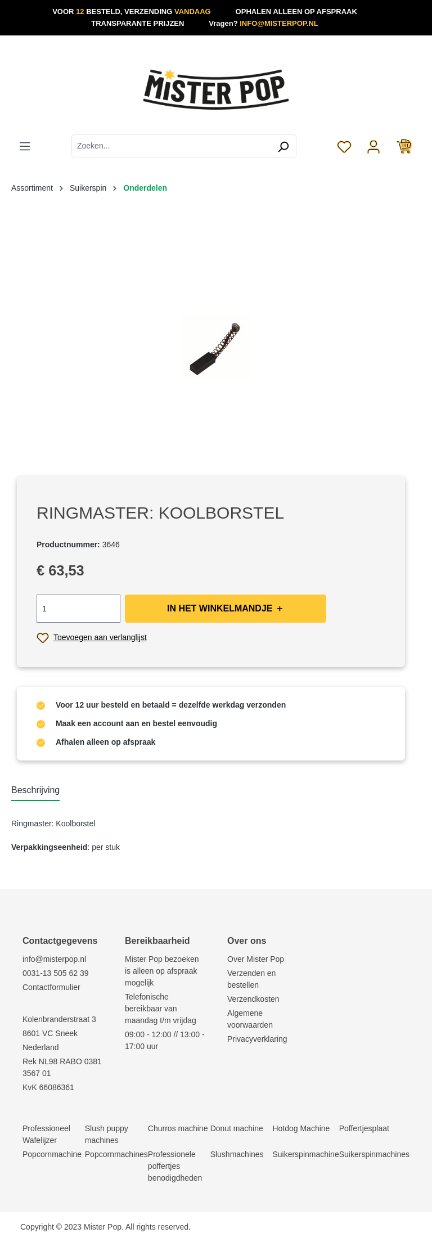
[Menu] (24, 145)
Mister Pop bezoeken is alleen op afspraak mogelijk (162, 971)
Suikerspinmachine (305, 1154)
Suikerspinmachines (374, 1154)
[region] (216, 346)
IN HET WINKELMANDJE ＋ (225, 608)
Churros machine (178, 1128)
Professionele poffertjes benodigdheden (175, 1166)
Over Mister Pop (255, 959)
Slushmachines (237, 1154)
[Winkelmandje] (404, 145)
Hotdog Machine (301, 1128)
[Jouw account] (373, 145)
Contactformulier (51, 987)
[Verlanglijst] (344, 145)
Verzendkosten (253, 999)
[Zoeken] (283, 146)
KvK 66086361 (48, 1087)
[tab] (35, 791)
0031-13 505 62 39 (55, 973)
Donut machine (236, 1128)
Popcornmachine (52, 1154)
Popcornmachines (116, 1154)
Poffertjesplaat (364, 1128)
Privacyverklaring (257, 1038)
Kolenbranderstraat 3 (59, 1019)
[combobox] (171, 146)
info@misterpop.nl (54, 959)
